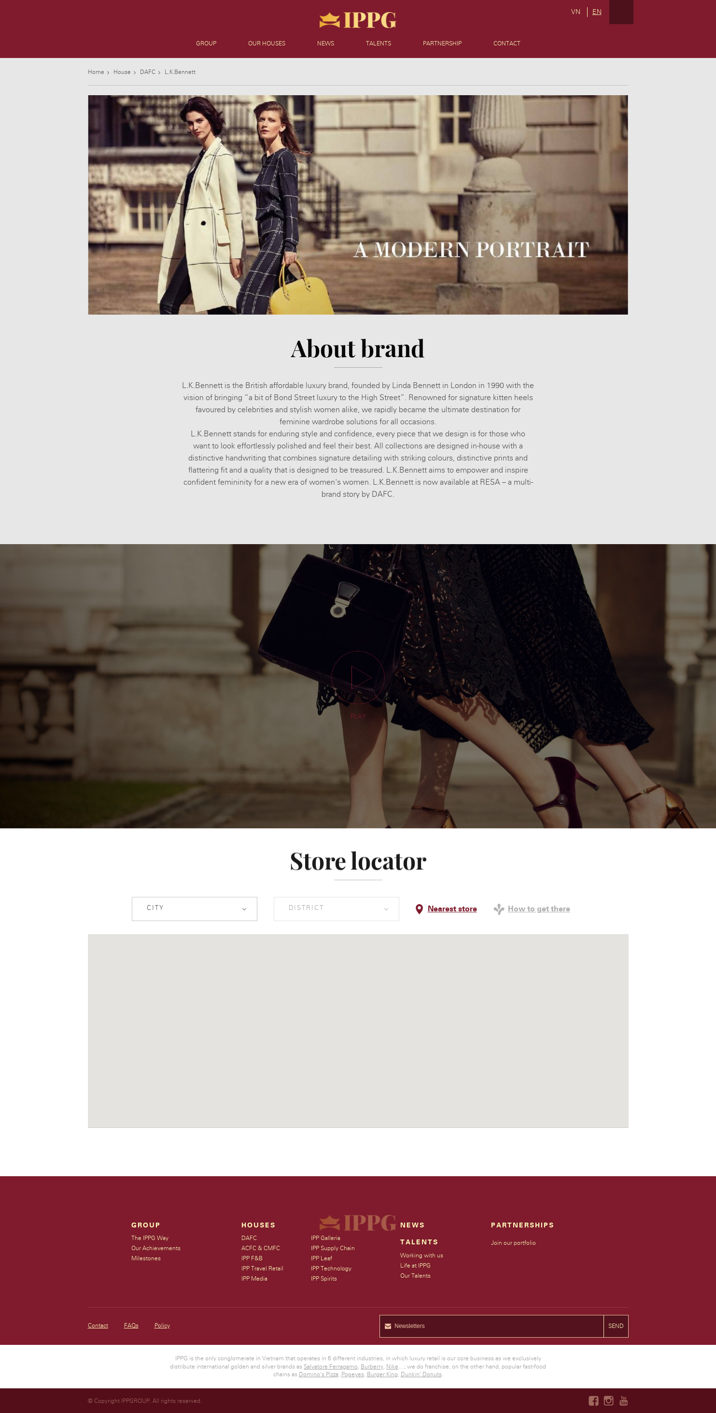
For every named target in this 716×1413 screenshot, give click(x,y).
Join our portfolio (513, 1243)
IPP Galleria (326, 1238)
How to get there (539, 909)
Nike (392, 1367)
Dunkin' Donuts (421, 1374)
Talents (378, 43)
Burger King (382, 1374)
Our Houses (266, 43)
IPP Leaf (322, 1258)
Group (206, 43)
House (122, 72)
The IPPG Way (149, 1238)
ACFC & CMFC (261, 1248)
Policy (162, 1325)
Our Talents (416, 1276)
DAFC (147, 72)
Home (96, 72)
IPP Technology (331, 1268)
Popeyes (352, 1374)
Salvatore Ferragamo (331, 1367)
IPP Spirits (324, 1279)
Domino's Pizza (318, 1374)
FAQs (131, 1325)
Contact (506, 43)
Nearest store (452, 909)
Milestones (146, 1258)
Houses (259, 1225)
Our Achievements (156, 1248)
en (597, 12)
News (325, 43)
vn (575, 12)
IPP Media (255, 1279)
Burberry (372, 1367)
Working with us (422, 1255)
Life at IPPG (416, 1266)
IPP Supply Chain (333, 1248)
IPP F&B (252, 1258)
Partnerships (523, 1225)
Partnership (442, 43)
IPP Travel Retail (263, 1268)
